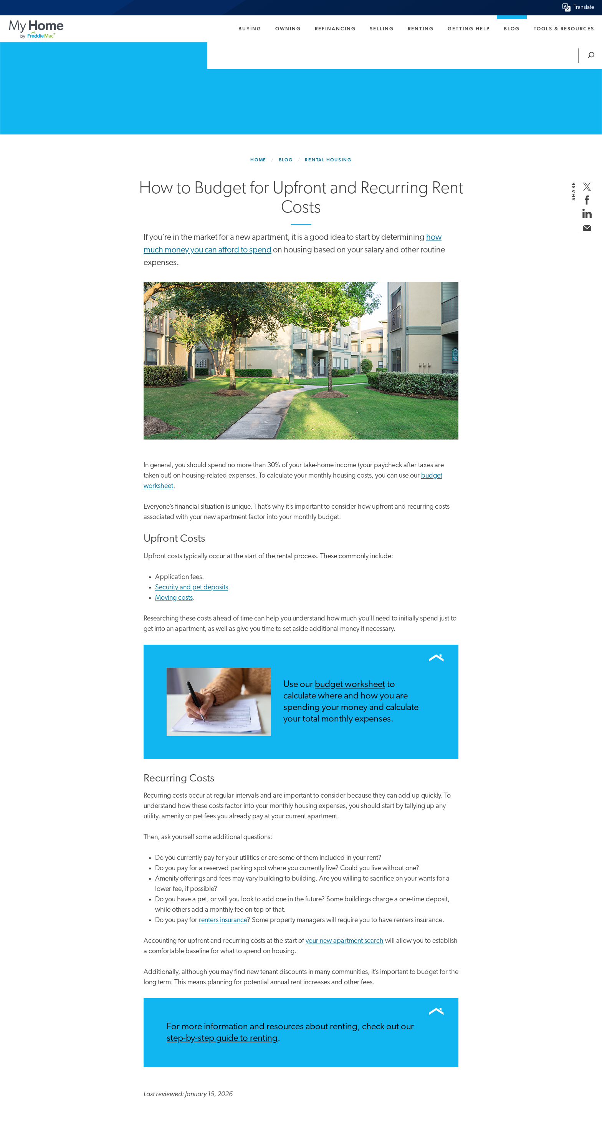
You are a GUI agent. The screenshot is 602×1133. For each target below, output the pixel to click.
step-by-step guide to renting (222, 1038)
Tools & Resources (564, 29)
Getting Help (469, 29)
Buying (249, 29)
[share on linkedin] (587, 213)
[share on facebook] (587, 200)
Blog (512, 29)
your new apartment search (345, 941)
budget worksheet (350, 684)
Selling (382, 29)
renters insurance (223, 920)
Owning (288, 29)
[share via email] (587, 227)
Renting (421, 29)
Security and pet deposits (191, 587)
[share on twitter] (587, 186)
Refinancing (335, 29)
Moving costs (174, 598)
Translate (584, 7)
